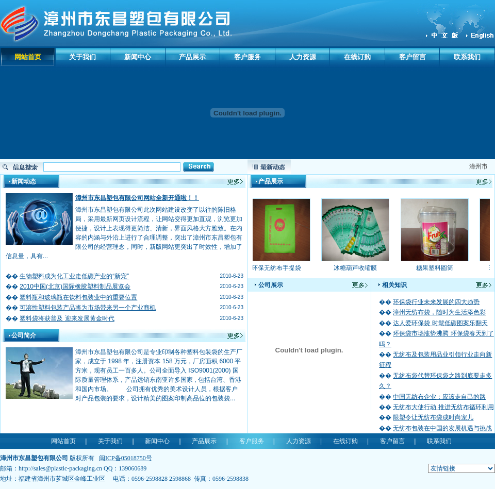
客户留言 (412, 57)
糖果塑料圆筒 (436, 268)
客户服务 (247, 57)
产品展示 (192, 57)
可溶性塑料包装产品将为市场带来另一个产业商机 (88, 307)
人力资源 (302, 57)
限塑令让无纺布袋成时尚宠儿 (433, 417)
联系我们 (467, 57)
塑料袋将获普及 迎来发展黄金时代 (67, 318)
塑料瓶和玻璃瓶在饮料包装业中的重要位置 (78, 297)
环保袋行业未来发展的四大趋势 (436, 302)
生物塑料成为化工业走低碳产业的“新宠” (74, 276)
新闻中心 (137, 57)
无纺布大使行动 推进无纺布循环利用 (443, 407)
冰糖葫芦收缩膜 (357, 268)
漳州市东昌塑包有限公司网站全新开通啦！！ (137, 197)
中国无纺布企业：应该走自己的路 (439, 396)
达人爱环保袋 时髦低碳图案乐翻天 (440, 323)
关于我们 (82, 57)
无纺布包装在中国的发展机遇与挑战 (442, 428)
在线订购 (357, 57)
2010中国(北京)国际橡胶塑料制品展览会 (75, 286)
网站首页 (27, 57)
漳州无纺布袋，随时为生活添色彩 (439, 312)
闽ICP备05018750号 (125, 458)
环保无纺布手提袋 (278, 268)
